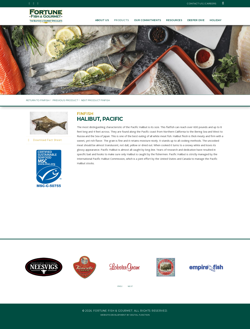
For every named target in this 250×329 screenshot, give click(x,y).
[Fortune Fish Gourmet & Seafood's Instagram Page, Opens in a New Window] (33, 3)
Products (121, 20)
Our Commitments (147, 20)
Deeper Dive (196, 20)
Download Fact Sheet (47, 140)
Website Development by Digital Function (125, 315)
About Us (102, 20)
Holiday (215, 20)
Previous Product (65, 100)
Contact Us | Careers (201, 3)
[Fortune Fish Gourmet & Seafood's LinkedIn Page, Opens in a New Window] (38, 3)
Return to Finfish (38, 100)
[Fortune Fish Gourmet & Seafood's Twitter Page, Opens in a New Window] (29, 3)
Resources (174, 20)
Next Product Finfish (95, 100)
